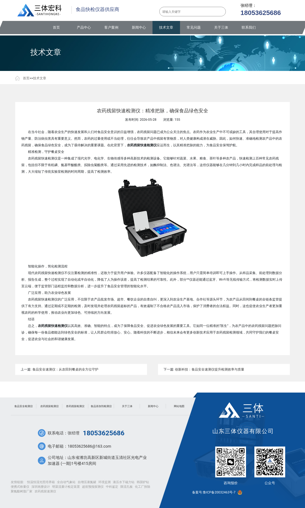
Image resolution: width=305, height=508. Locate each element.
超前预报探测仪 (93, 486)
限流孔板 (126, 486)
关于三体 (221, 27)
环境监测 (104, 482)
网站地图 (179, 406)
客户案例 (111, 27)
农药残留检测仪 (49, 406)
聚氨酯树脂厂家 (21, 491)
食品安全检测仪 (23, 406)
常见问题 (194, 27)
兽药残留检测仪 (75, 406)
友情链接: (17, 482)
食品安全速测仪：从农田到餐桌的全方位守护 (65, 369)
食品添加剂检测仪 (101, 406)
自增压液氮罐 (87, 482)
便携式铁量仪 (20, 486)
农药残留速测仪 (45, 491)
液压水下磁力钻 (123, 482)
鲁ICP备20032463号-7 (219, 492)
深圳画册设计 (40, 486)
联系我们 (249, 27)
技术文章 (166, 27)
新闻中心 (139, 27)
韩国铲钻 (143, 482)
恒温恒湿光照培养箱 (41, 482)
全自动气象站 (66, 482)
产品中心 (84, 27)
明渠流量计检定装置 (66, 486)
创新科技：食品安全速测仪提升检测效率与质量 (209, 369)
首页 (56, 27)
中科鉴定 (112, 486)
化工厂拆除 (142, 486)
